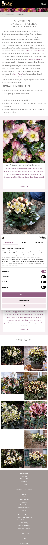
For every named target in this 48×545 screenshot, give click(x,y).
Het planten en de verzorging (24, 517)
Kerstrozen (24, 476)
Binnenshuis (24, 502)
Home (3, 14)
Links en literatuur (24, 533)
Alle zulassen (24, 295)
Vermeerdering (24, 522)
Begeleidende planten (36, 59)
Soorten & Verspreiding (24, 525)
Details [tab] (24, 242)
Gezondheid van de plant (24, 520)
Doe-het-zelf (24, 510)
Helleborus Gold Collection (34, 51)
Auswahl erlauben (23, 300)
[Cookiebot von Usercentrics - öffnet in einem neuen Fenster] (38, 237)
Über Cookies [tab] (39, 242)
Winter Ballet (24, 478)
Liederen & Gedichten (24, 528)
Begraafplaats (24, 504)
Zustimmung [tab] (9, 242)
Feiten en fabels (24, 531)
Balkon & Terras (23, 499)
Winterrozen (20, 14)
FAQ (25, 538)
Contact (25, 541)
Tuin (24, 496)
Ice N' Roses (18, 74)
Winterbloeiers (11, 14)
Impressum (25, 543)
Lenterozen (24, 487)
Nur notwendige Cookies (24, 306)
